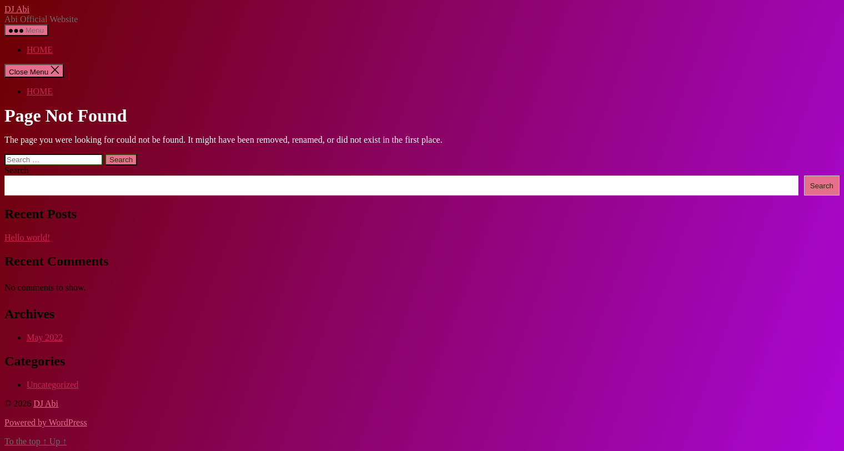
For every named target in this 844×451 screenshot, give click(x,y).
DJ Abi (16, 9)
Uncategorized (52, 384)
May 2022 (45, 337)
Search (16, 170)
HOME (40, 49)
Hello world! (27, 237)
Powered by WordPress (45, 422)
